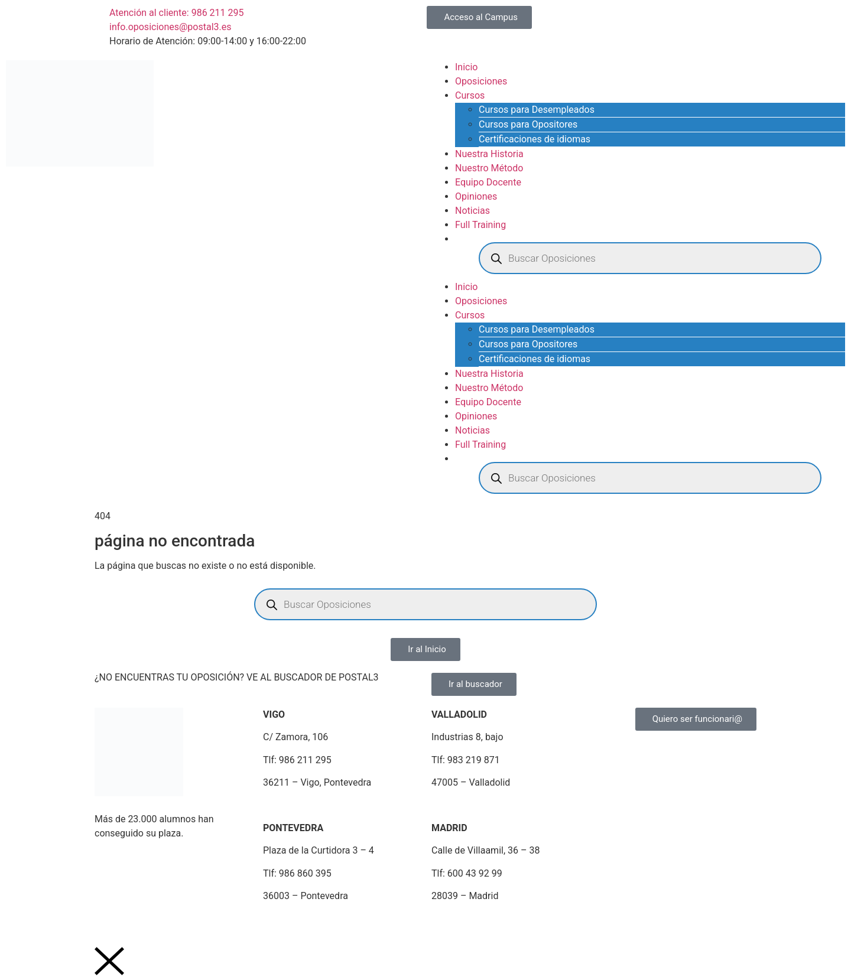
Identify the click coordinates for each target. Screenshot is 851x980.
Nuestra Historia (489, 153)
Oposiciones (481, 81)
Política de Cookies (282, 924)
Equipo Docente (488, 182)
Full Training (480, 224)
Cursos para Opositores (528, 124)
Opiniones (476, 196)
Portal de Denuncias (448, 924)
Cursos (470, 95)
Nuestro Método (489, 168)
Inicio (466, 67)
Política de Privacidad (189, 924)
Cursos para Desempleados (537, 109)
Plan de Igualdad (364, 924)
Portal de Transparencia (547, 924)
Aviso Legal (113, 924)
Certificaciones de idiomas (534, 139)
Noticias (472, 210)
